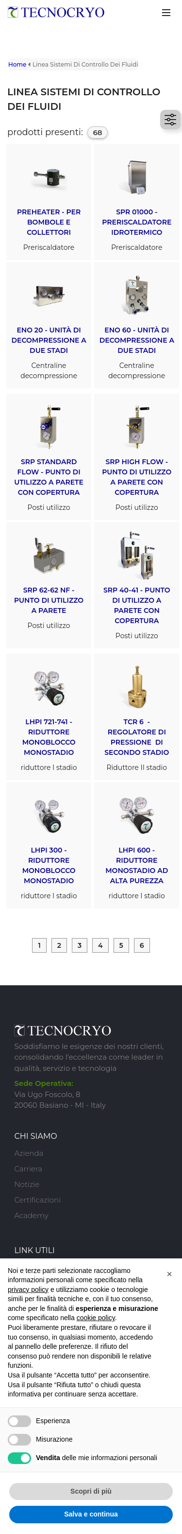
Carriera (28, 1168)
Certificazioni (37, 1199)
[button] (169, 1274)
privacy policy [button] (28, 1289)
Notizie (26, 1184)
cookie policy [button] (96, 1318)
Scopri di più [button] (91, 1491)
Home (17, 64)
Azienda (28, 1153)
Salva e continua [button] (90, 1514)
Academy (31, 1215)
